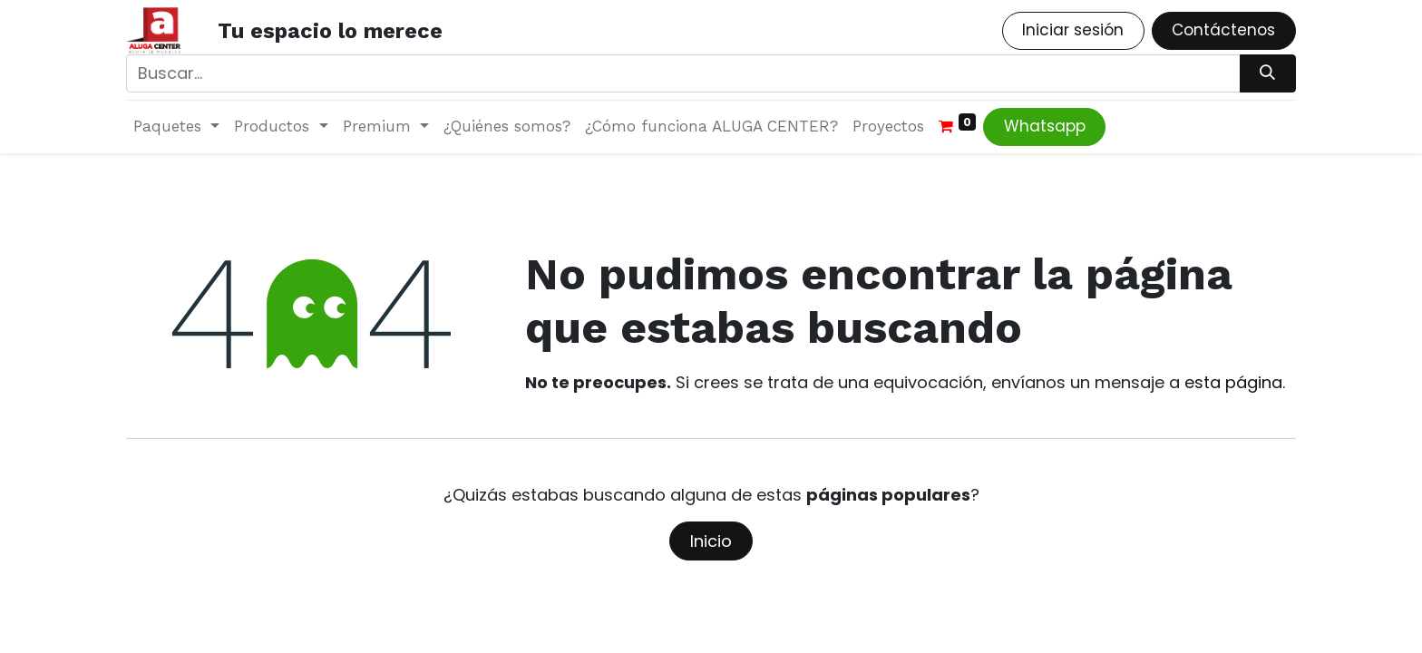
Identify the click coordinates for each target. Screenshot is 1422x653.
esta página (1233, 382)
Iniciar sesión (1073, 30)
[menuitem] (507, 127)
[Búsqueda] (1268, 73)
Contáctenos (1223, 30)
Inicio (711, 541)
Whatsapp (1045, 126)
